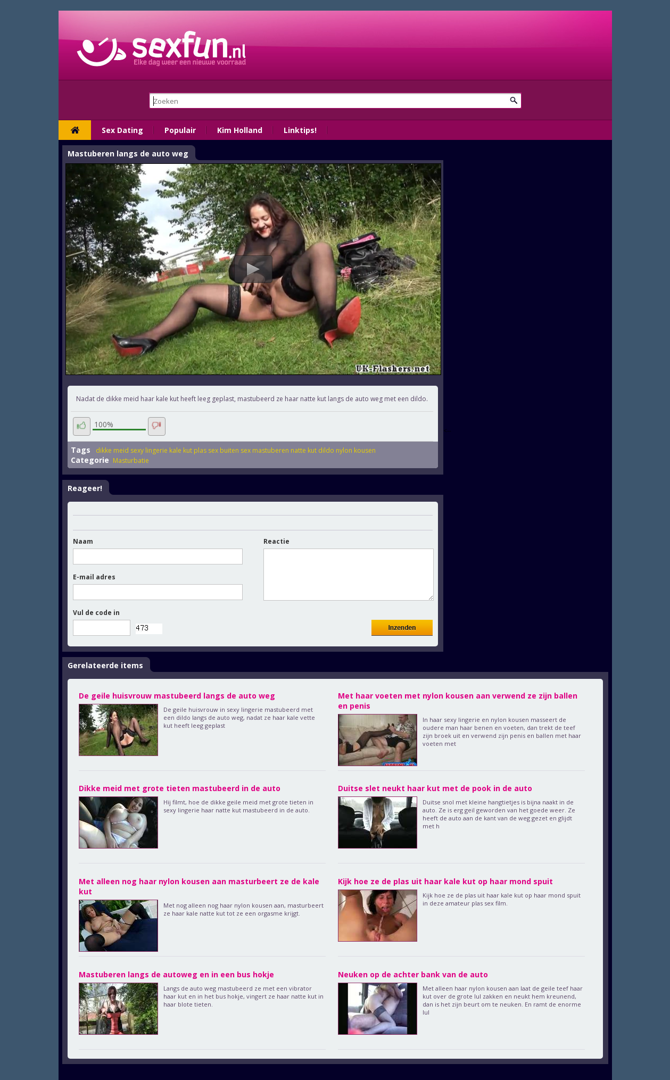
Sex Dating (122, 130)
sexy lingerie (149, 450)
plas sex (206, 450)
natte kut (304, 450)
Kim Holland (239, 130)
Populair (180, 130)
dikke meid (112, 450)
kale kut (180, 450)
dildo (326, 450)
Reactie (276, 541)
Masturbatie (131, 460)
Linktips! (300, 130)
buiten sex (235, 450)
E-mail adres (94, 576)
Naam (83, 541)
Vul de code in (96, 612)
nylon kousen (356, 450)
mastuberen (270, 450)
